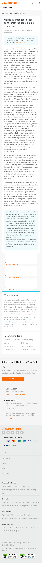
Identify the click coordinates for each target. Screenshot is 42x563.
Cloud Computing (27, 340)
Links (12, 545)
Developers (5, 518)
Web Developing (15, 518)
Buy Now (16, 265)
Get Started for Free (13, 379)
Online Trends (25, 343)
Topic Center (6, 515)
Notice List (5, 545)
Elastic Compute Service (10, 486)
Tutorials (25, 518)
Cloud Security (9, 346)
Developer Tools (9, 349)
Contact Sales (20, 395)
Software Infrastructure (10, 506)
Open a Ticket (10, 408)
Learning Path (24, 506)
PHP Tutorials (34, 518)
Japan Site (5, 502)
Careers (4, 543)
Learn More (9, 265)
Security (4, 493)
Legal (29, 543)
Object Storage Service (9, 490)
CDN (20, 486)
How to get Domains (32, 502)
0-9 (19, 531)
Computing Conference (12, 340)
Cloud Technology (27, 346)
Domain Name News (28, 349)
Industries (27, 515)
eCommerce (22, 490)
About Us (11, 543)
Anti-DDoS (26, 486)
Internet (6, 343)
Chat (7, 395)
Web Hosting (31, 490)
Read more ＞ (20, 42)
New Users (33, 506)
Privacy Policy (21, 543)
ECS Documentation (17, 502)
